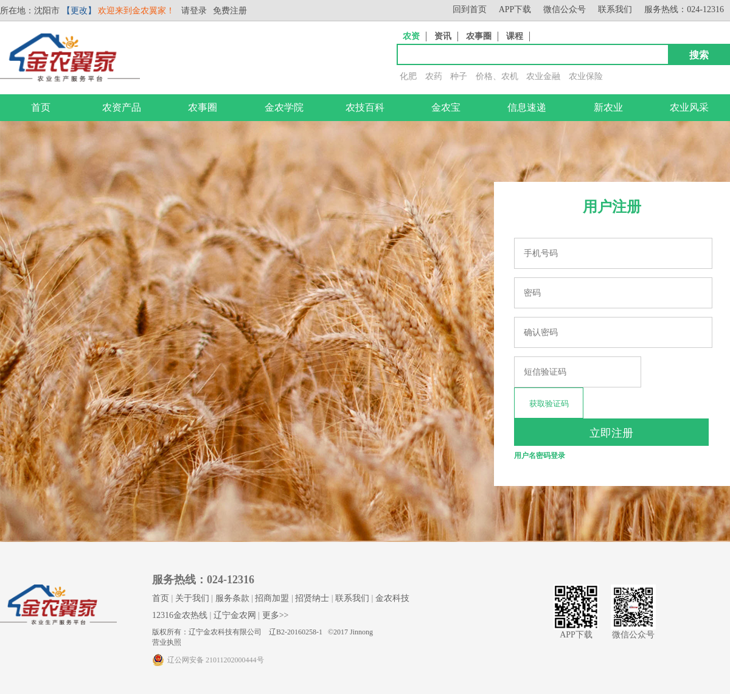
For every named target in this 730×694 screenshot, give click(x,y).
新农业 (608, 107)
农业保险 (586, 76)
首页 (40, 107)
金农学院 (284, 107)
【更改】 (79, 10)
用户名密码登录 (539, 455)
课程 (514, 36)
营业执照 (166, 642)
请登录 (194, 10)
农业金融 (543, 76)
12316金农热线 (179, 615)
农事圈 (479, 36)
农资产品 (121, 107)
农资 (411, 36)
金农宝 (446, 107)
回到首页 (470, 9)
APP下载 (515, 9)
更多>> (275, 615)
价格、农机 (497, 76)
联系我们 (615, 9)
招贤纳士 (312, 598)
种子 (458, 76)
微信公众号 (564, 9)
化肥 (408, 76)
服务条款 (232, 598)
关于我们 (192, 598)
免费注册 (230, 10)
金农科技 (392, 598)
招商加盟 (272, 598)
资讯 (442, 36)
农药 (433, 76)
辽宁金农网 (235, 615)
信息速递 (526, 107)
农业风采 (689, 107)
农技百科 (365, 107)
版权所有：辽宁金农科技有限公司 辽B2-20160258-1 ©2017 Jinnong (262, 632)
